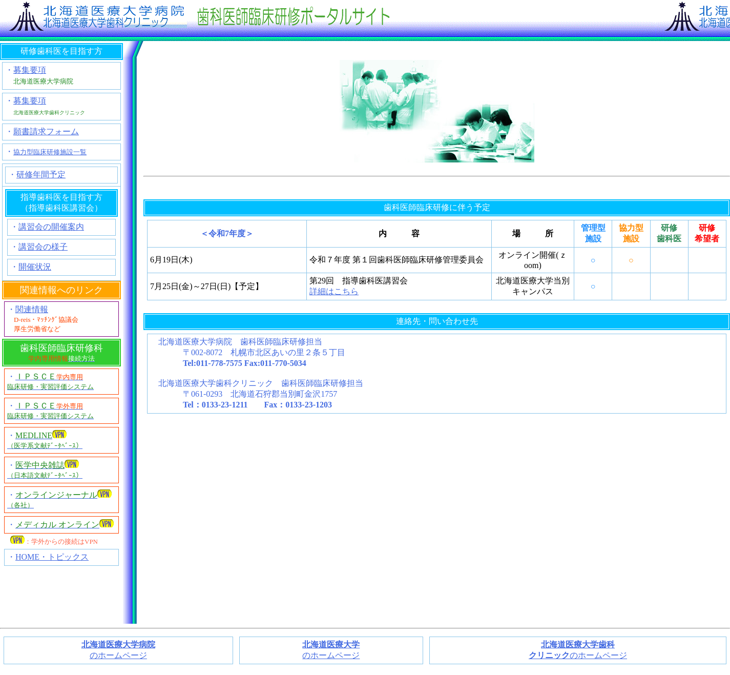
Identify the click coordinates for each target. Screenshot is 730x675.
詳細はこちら (334, 291)
